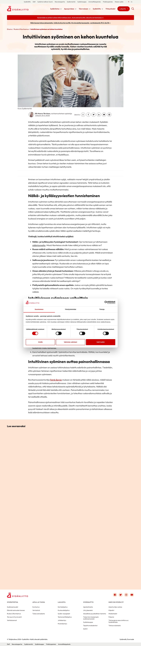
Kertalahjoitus (62, 607)
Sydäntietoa (54, 9)
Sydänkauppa (81, 2)
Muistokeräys (62, 624)
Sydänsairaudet (12, 607)
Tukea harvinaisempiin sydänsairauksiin (91, 618)
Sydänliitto (27, 2)
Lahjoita (123, 9)
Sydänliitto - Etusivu (24, 8)
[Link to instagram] (126, 595)
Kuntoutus (35, 607)
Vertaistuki (36, 610)
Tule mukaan (83, 9)
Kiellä (40, 342)
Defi (34, 2)
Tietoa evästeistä (115, 626)
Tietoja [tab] (101, 309)
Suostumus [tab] (39, 309)
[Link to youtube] (132, 595)
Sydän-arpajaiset (64, 614)
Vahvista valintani (70, 342)
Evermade (130, 639)
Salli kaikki (101, 342)
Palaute (111, 617)
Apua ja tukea (69, 9)
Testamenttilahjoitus (65, 617)
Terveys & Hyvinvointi (14, 617)
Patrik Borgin (56, 379)
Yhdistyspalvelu (108, 2)
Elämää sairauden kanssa (16, 610)
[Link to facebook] (115, 595)
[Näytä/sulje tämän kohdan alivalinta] (61, 9)
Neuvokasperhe (60, 2)
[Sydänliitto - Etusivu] (17, 595)
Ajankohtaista (88, 607)
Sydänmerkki (71, 2)
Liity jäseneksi (88, 610)
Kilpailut (111, 610)
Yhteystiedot (110, 9)
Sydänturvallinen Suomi (45, 2)
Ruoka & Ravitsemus (21, 29)
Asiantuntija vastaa (115, 607)
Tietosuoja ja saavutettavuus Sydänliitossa (118, 621)
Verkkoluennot (12, 620)
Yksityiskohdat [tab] (70, 309)
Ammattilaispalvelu (94, 2)
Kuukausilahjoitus (64, 610)
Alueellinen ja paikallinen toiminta (94, 614)
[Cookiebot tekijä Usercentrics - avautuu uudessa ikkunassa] (106, 302)
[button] (132, 9)
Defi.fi (85, 629)
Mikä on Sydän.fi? (116, 602)
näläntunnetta (38, 245)
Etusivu (9, 29)
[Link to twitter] (120, 595)
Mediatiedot (113, 614)
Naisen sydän (119, 2)
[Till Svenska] (131, 2)
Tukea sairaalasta (38, 614)
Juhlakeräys (62, 620)
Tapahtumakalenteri (90, 626)
